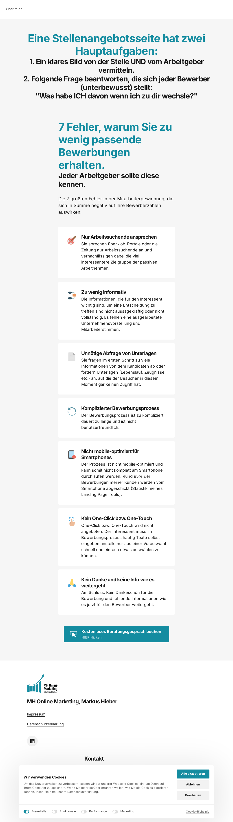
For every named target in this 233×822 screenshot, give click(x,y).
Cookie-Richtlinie (197, 811)
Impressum (36, 727)
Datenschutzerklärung (45, 737)
